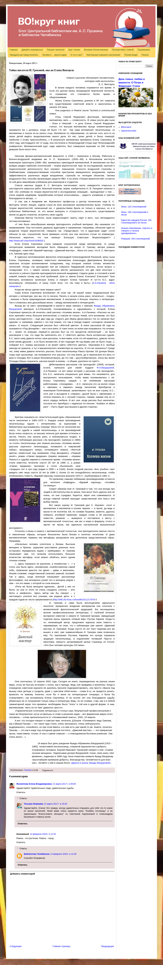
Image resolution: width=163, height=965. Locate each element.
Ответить (20, 792)
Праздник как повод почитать (24, 55)
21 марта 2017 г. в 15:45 (55, 804)
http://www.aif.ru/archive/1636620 (26, 240)
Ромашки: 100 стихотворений (135, 238)
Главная (14, 49)
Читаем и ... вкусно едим (54, 55)
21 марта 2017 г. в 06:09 (64, 784)
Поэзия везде (130, 55)
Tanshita (27, 770)
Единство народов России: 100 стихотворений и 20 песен (136, 221)
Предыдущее (107, 946)
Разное (145, 55)
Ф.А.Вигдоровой (105, 367)
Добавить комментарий (22, 874)
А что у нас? (76, 55)
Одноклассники (128, 130)
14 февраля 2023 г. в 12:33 (43, 834)
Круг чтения (74, 49)
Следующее (16, 946)
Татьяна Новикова (33, 804)
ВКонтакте (126, 127)
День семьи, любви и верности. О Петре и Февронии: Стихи (131, 82)
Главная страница (61, 946)
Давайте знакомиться (32, 49)
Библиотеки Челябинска (37, 854)
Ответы (23, 798)
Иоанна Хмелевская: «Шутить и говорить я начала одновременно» (136, 230)
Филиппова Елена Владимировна (34, 784)
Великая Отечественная (96, 49)
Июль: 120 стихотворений (133, 206)
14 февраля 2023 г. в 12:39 (63, 854)
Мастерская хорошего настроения (103, 55)
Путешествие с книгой (122, 49)
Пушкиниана (144, 49)
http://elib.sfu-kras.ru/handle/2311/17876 (74, 599)
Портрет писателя (55, 49)
